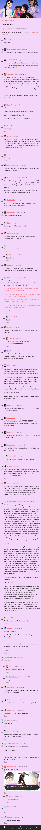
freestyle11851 (11, 766)
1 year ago (19, 60)
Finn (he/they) (11, 710)
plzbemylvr (10, 246)
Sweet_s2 (10, 327)
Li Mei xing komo (13, 677)
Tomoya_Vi (10, 39)
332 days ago (17, 39)
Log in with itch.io (7, 29)
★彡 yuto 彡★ (11, 60)
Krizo (8, 105)
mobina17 (10, 618)
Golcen (11, 666)
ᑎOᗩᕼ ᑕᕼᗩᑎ (11, 265)
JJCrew (9, 731)
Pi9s (8, 223)
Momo (9, 365)
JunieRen (9, 483)
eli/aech (9, 628)
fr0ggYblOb (10, 687)
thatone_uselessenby (13, 165)
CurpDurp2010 (11, 49)
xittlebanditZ (10, 74)
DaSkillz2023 (11, 200)
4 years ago (20, 657)
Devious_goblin (11, 212)
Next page (35, 32)
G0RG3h (9, 466)
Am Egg (9, 136)
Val (8, 351)
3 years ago (22, 165)
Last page (6, 34)
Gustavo (9, 699)
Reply (5, 45)
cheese (9, 233)
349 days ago (20, 49)
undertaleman (11, 405)
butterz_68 (12, 317)
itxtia (8, 720)
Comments (28, 828)
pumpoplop (10, 817)
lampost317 (12, 456)
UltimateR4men (11, 277)
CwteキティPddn (12, 501)
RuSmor (9, 177)
